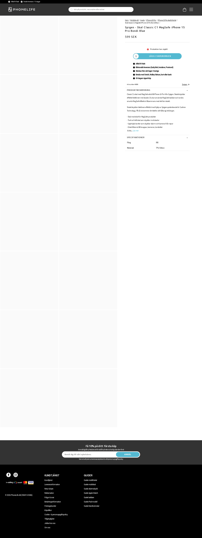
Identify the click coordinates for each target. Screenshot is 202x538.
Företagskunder (50, 506)
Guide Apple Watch (91, 493)
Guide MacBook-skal (91, 506)
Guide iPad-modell (90, 502)
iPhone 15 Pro (151, 20)
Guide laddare (89, 497)
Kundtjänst (48, 480)
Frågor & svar (49, 497)
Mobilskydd (134, 20)
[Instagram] (15, 475)
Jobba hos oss (50, 523)
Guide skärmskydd (91, 489)
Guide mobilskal (90, 484)
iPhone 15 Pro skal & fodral (167, 20)
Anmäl (127, 454)
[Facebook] (8, 475)
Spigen (186, 84)
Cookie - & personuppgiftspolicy (56, 514)
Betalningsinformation (53, 502)
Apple (142, 20)
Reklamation (49, 493)
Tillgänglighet (49, 519)
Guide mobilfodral (90, 480)
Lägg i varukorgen (160, 56)
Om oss (47, 527)
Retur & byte (49, 489)
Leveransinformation (52, 484)
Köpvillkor (48, 510)
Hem (126, 20)
